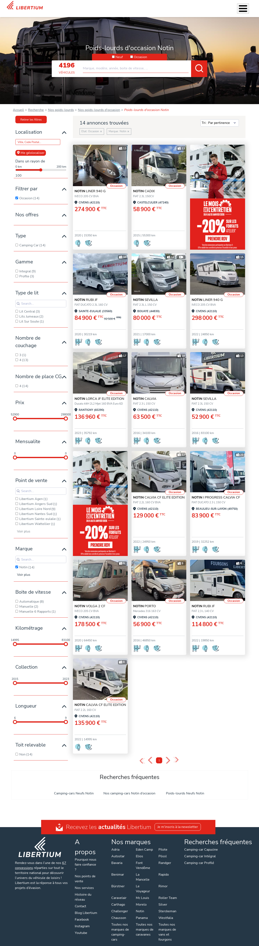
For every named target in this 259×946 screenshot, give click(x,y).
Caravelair (118, 892)
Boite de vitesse (33, 586)
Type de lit (26, 287)
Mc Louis (142, 892)
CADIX (144, 185)
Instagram (82, 921)
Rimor (163, 881)
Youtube (81, 927)
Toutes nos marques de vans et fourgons (167, 926)
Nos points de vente (85, 873)
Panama (142, 912)
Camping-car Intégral (200, 851)
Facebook (82, 914)
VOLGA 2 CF (90, 600)
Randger (164, 857)
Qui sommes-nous (178, 6)
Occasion (140, 51)
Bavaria (116, 857)
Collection (26, 661)
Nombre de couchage (28, 336)
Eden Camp (144, 844)
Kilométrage (29, 622)
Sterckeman (167, 906)
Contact (247, 6)
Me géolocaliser (30, 147)
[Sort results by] (219, 117)
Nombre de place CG (38, 371)
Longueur (26, 700)
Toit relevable (30, 739)
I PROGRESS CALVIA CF (216, 492)
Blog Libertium (86, 907)
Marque (24, 543)
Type (20, 230)
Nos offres (27, 209)
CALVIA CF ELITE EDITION (159, 492)
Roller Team (167, 892)
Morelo (141, 899)
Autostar (118, 851)
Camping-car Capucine (201, 844)
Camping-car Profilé (199, 857)
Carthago (118, 899)
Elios (139, 851)
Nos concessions (225, 6)
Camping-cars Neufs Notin (74, 788)
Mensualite (27, 436)
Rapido (163, 869)
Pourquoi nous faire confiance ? (85, 859)
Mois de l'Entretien (59, 6)
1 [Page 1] (159, 755)
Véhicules (86, 6)
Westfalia (165, 912)
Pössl (162, 851)
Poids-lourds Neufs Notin (185, 788)
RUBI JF (86, 294)
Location (158, 6)
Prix (19, 397)
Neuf (119, 51)
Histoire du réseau (83, 891)
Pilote (162, 844)
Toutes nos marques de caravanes (144, 924)
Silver (162, 899)
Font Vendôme (143, 860)
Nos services (103, 6)
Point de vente (31, 475)
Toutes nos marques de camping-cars (120, 926)
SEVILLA (145, 294)
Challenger (119, 906)
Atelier (143, 6)
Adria (115, 844)
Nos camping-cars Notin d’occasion (129, 788)
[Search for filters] (40, 298)
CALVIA (144, 393)
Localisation (28, 126)
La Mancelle (143, 871)
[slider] (15, 413)
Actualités (203, 6)
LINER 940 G (90, 185)
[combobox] (145, 61)
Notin (140, 906)
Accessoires (125, 6)
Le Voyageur (143, 883)
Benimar (117, 869)
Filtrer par (26, 183)
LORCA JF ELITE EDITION (99, 393)
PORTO (144, 600)
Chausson (118, 912)
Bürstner (118, 881)
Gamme (24, 256)
